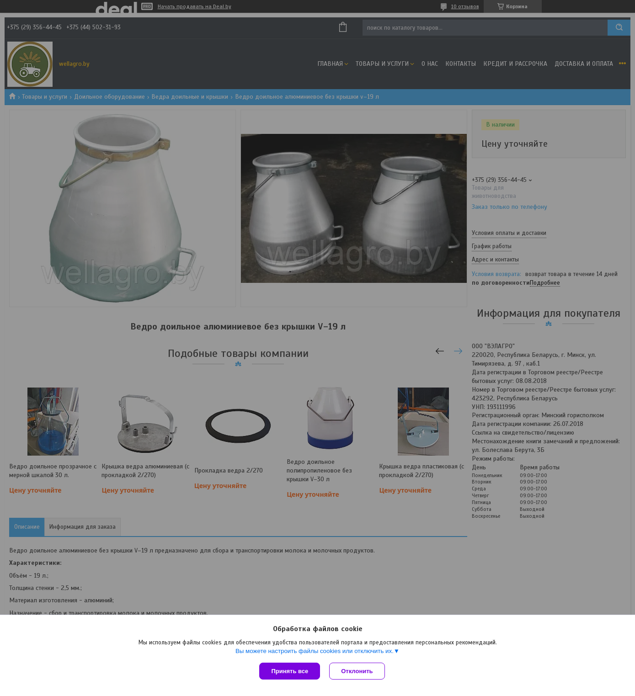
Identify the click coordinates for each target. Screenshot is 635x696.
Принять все (289, 671)
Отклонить (357, 671)
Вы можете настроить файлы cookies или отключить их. (314, 651)
